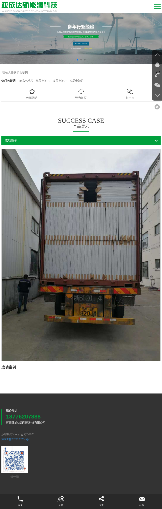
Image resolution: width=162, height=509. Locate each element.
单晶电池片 (26, 80)
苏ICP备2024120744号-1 (16, 439)
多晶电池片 (60, 80)
